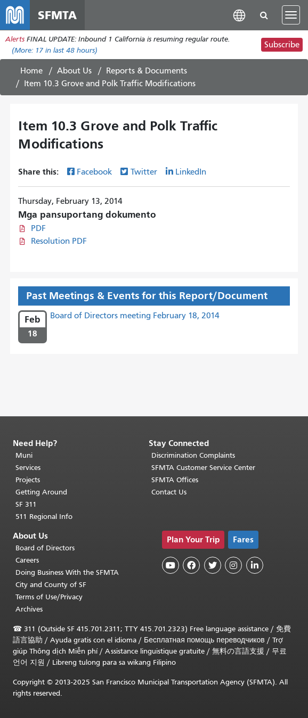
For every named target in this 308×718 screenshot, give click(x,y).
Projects (27, 479)
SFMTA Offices (174, 479)
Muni (24, 455)
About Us (74, 71)
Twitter (144, 172)
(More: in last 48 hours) (55, 50)
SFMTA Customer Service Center (203, 467)
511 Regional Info (43, 516)
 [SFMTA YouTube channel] (170, 565)
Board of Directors (45, 547)
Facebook (94, 172)
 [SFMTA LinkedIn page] (254, 565)
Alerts (15, 39)
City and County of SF (50, 584)
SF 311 (26, 504)
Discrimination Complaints (193, 455)
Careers (27, 560)
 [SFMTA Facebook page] (191, 565)
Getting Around (41, 492)
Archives (29, 609)
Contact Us (169, 492)
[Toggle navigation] (291, 14)
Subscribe (281, 44)
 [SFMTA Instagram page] (233, 565)
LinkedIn (190, 172)
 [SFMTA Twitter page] (212, 565)
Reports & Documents (146, 71)
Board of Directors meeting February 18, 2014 (135, 315)
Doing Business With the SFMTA (67, 572)
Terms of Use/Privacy (49, 596)
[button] (239, 14)
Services (27, 467)
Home (31, 71)
